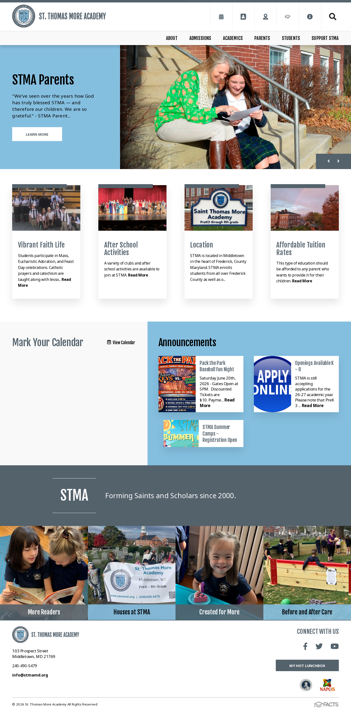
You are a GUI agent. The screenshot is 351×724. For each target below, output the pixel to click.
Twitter (319, 659)
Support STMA (325, 38)
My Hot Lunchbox (307, 678)
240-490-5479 (24, 678)
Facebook (305, 659)
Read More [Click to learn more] (138, 275)
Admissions (200, 38)
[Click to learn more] (46, 208)
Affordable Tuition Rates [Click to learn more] (300, 249)
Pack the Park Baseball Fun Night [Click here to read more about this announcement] (217, 366)
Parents (262, 38)
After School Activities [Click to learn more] (121, 249)
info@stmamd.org (30, 687)
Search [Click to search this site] (332, 16)
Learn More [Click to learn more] (37, 134)
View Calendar (121, 342)
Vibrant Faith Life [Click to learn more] (41, 245)
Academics (233, 38)
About (172, 38)
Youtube (335, 659)
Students (291, 38)
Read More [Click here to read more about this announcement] (312, 405)
